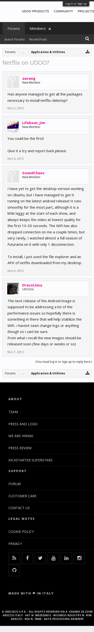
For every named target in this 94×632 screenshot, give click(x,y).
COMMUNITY (63, 11)
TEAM (13, 412)
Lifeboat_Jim (33, 122)
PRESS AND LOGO (23, 424)
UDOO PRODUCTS (35, 11)
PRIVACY (15, 543)
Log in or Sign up (76, 3)
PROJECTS (86, 11)
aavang (28, 78)
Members (38, 28)
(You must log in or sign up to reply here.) (63, 362)
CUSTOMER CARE (22, 496)
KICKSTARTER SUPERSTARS (30, 460)
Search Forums (14, 39)
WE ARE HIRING (20, 436)
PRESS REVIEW (20, 448)
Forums (13, 28)
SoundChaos (33, 172)
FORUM (14, 484)
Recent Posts (38, 39)
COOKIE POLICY (21, 531)
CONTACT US (19, 508)
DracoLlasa (32, 285)
